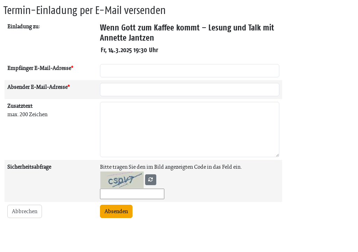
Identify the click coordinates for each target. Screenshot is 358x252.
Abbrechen (24, 211)
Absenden (116, 211)
